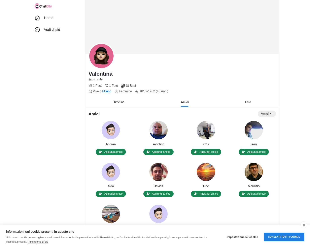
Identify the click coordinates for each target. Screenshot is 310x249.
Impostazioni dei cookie (242, 236)
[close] (303, 224)
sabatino (158, 144)
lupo (206, 186)
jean (254, 144)
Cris (206, 144)
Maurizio (254, 186)
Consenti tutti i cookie (284, 236)
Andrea (111, 144)
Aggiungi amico (111, 151)
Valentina (100, 74)
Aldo (111, 186)
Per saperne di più (38, 241)
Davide (158, 186)
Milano (106, 91)
